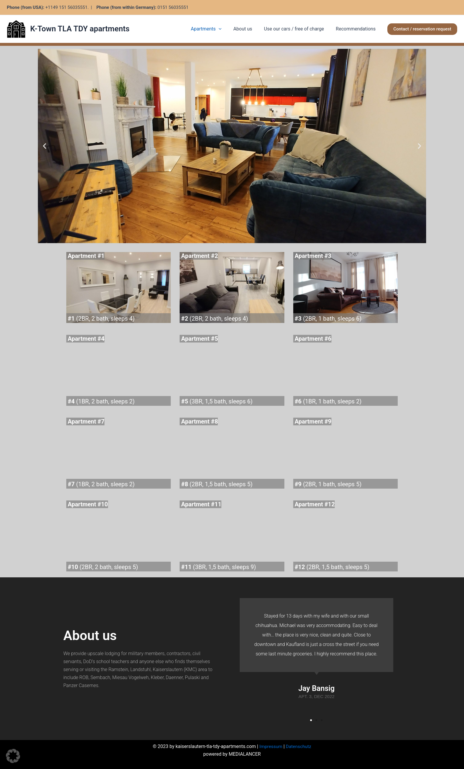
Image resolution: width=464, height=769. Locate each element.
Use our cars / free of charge (298, 29)
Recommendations (357, 29)
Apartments (214, 29)
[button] (422, 29)
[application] (227, 29)
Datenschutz (299, 746)
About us (248, 29)
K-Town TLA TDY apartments (80, 28)
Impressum (270, 746)
